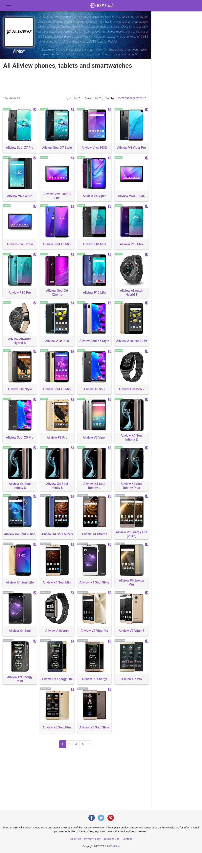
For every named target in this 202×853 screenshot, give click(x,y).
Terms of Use (111, 838)
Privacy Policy (92, 838)
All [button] (76, 98)
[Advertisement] (76, 81)
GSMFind (114, 846)
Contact (127, 838)
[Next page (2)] (89, 744)
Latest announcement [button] (130, 98)
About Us (75, 838)
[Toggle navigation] (8, 6)
